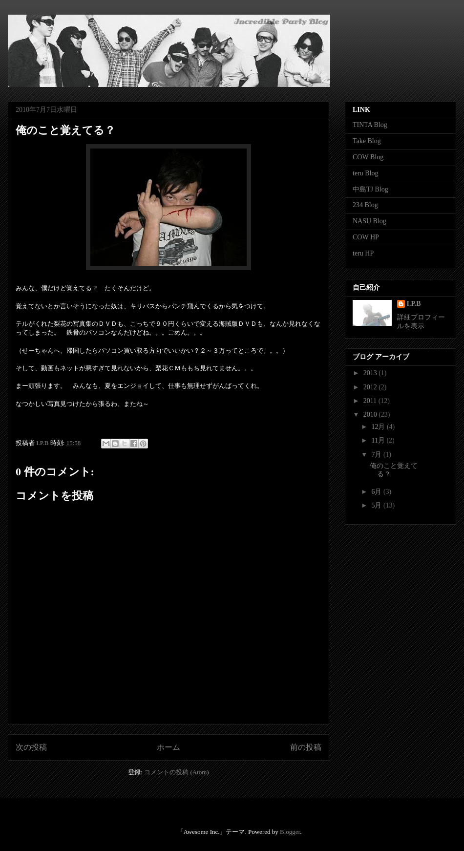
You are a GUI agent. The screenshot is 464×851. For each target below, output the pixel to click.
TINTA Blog (370, 124)
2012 (371, 387)
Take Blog (367, 141)
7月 (377, 454)
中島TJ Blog (370, 189)
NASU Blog (369, 221)
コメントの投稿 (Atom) (176, 772)
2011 (371, 400)
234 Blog (365, 205)
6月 (377, 491)
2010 (371, 414)
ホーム (168, 747)
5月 (377, 505)
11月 (378, 440)
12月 (379, 426)
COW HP (366, 237)
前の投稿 (305, 747)
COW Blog (368, 157)
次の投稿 (31, 747)
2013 (371, 373)
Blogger (290, 831)
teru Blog (366, 173)
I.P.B (414, 303)
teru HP (363, 253)
